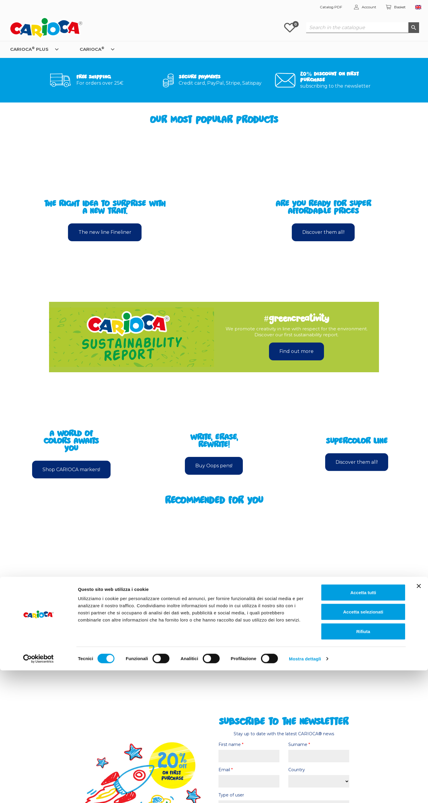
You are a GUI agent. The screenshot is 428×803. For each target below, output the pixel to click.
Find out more (296, 351)
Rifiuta (363, 763)
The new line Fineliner (104, 232)
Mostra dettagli (305, 791)
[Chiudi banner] (419, 719)
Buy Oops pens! (213, 465)
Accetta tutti (363, 725)
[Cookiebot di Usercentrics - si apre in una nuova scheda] (38, 791)
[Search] (362, 27)
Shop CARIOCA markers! (71, 469)
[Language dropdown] (418, 7)
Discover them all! (323, 232)
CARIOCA (92, 49)
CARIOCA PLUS (29, 49)
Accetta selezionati (363, 744)
